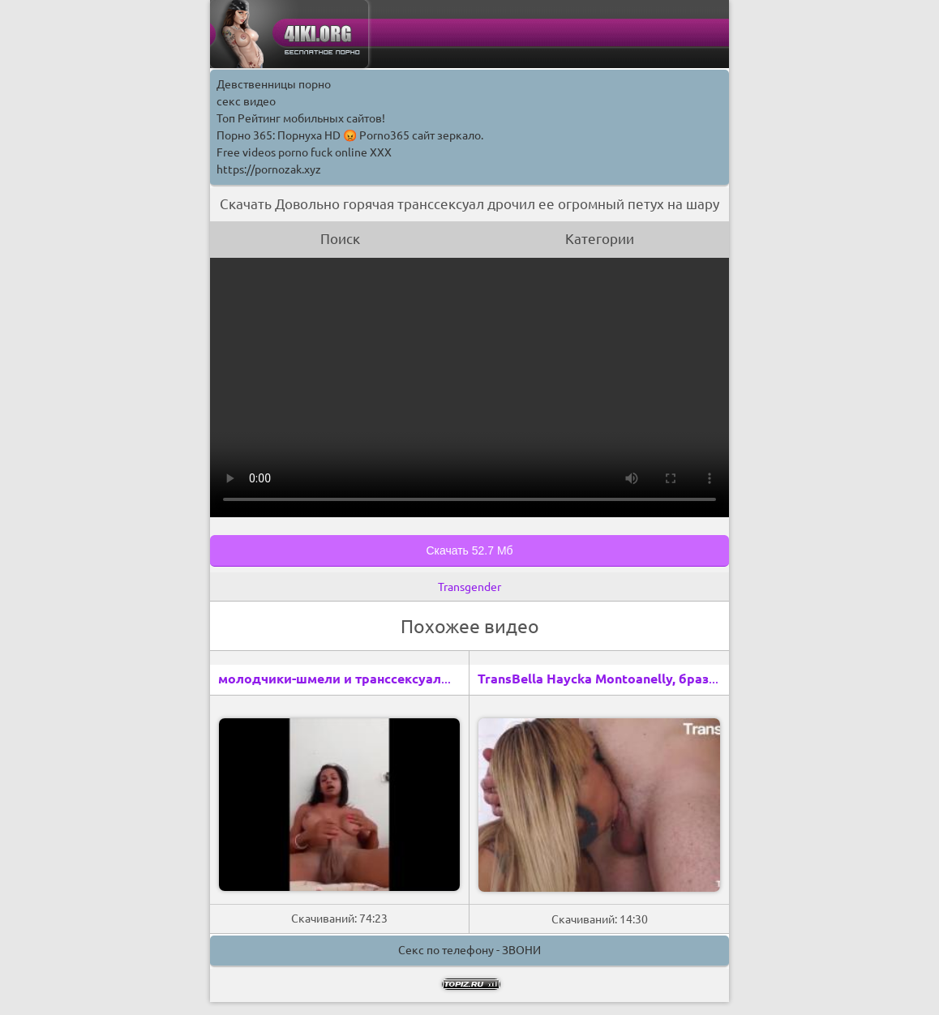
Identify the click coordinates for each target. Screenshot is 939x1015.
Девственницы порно (274, 84)
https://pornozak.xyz (269, 169)
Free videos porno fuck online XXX (304, 152)
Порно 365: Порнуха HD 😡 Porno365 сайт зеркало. (350, 135)
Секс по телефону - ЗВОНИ (469, 950)
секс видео (246, 101)
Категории (599, 238)
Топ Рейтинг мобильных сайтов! (301, 118)
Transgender (469, 586)
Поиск (340, 238)
